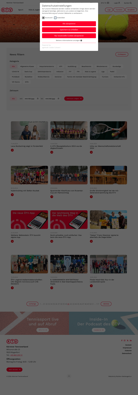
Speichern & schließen (69, 29)
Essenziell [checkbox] (49, 18)
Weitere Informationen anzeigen (69, 40)
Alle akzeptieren (69, 23)
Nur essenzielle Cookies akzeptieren (69, 35)
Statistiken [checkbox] (61, 18)
